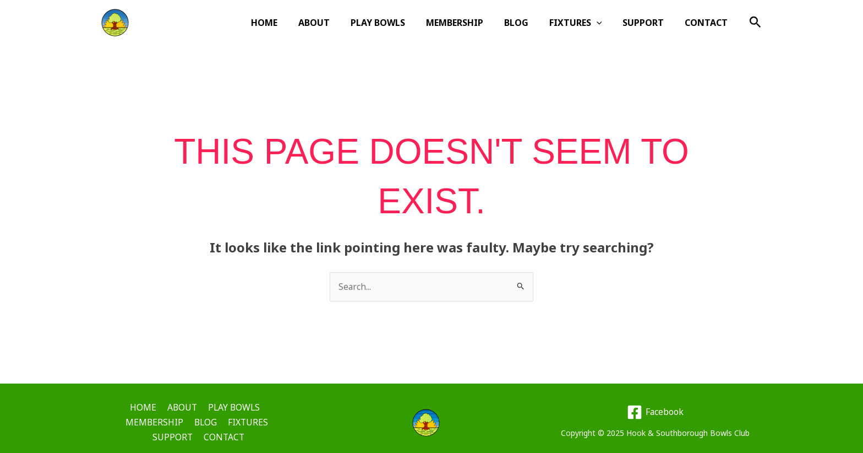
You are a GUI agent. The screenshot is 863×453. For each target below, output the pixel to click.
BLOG (528, 23)
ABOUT (335, 23)
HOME (289, 23)
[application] (604, 22)
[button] (755, 23)
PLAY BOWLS (396, 23)
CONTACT (707, 23)
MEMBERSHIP (469, 23)
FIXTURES (584, 22)
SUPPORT (648, 23)
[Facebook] (655, 408)
